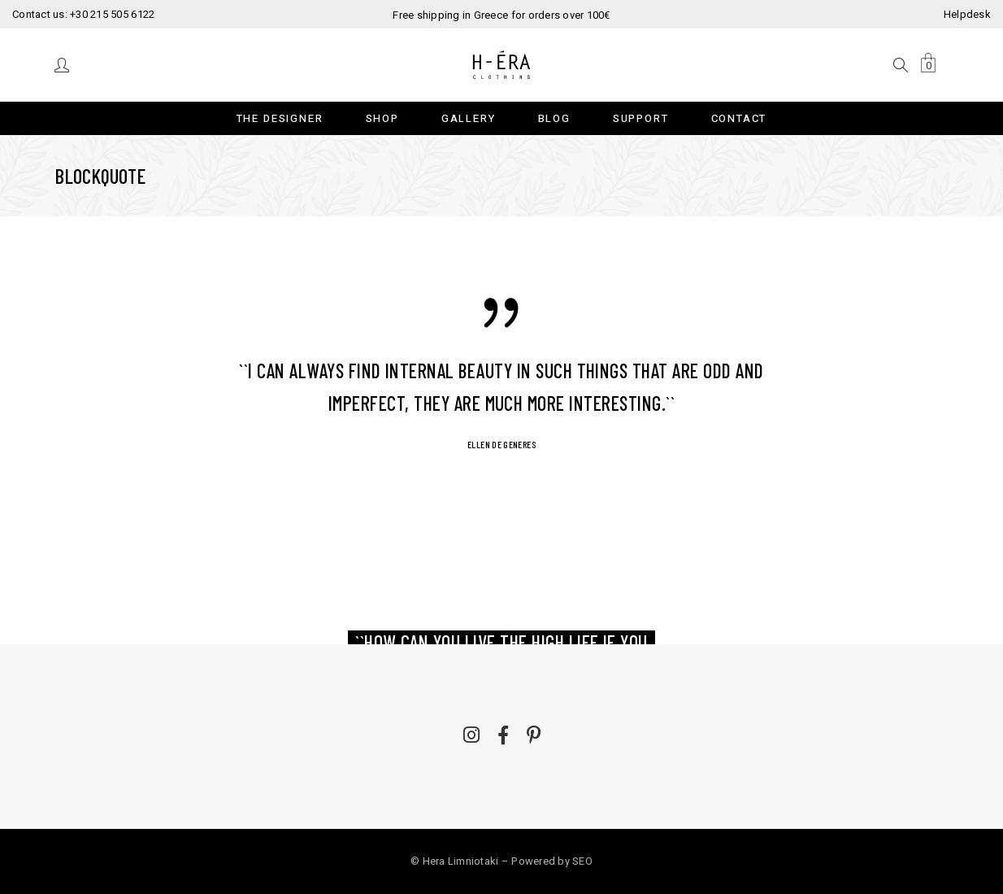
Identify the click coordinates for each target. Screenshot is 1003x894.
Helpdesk (967, 14)
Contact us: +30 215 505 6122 (83, 14)
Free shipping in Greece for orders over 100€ (501, 15)
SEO (582, 861)
